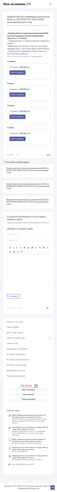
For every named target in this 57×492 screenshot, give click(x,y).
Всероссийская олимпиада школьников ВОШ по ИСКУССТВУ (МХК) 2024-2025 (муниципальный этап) (27, 170)
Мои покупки (28, 394)
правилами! (45, 222)
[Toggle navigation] (50, 4)
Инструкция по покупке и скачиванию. (25, 56)
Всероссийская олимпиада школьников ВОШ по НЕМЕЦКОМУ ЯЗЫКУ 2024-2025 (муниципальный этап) (27, 186)
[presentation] (24, 288)
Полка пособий (28, 399)
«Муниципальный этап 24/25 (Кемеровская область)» (29, 25)
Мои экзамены (17, 4)
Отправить (14, 296)
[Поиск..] (26, 308)
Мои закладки (28, 390)
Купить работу (17, 72)
